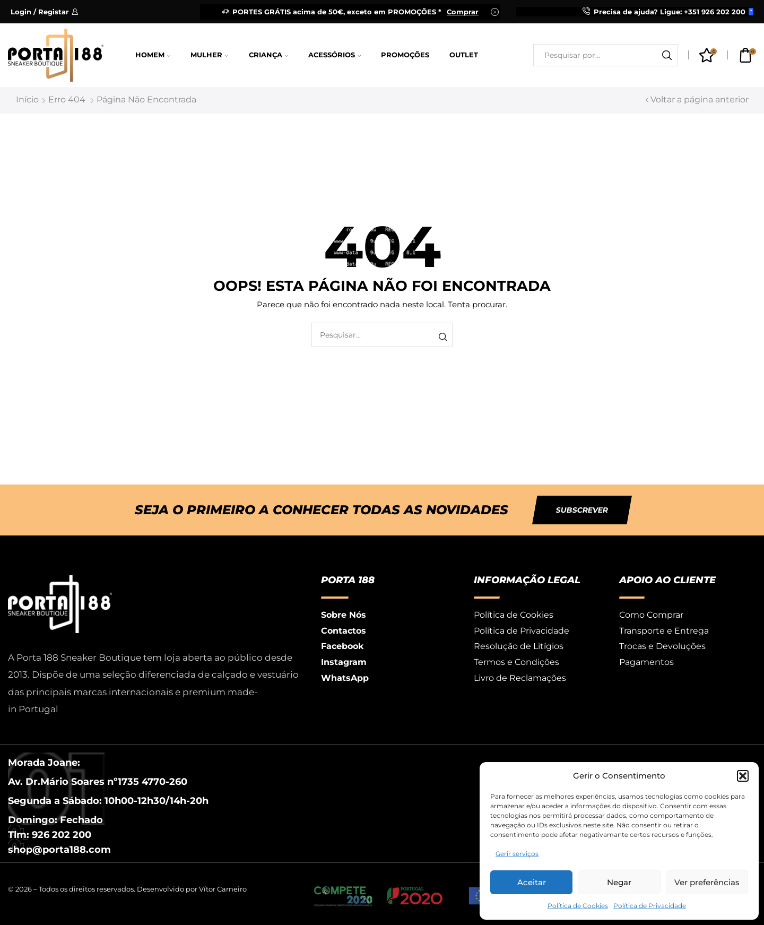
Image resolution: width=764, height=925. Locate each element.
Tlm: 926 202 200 (49, 835)
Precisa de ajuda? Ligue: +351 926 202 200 (669, 11)
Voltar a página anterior (699, 99)
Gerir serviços (517, 854)
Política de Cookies (578, 906)
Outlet (463, 55)
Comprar (463, 11)
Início (27, 99)
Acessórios (334, 55)
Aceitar (531, 882)
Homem (152, 55)
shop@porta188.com (59, 849)
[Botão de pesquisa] (667, 55)
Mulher (209, 55)
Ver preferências (707, 882)
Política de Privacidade (649, 906)
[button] (742, 776)
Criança (268, 55)
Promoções (405, 55)
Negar (619, 882)
